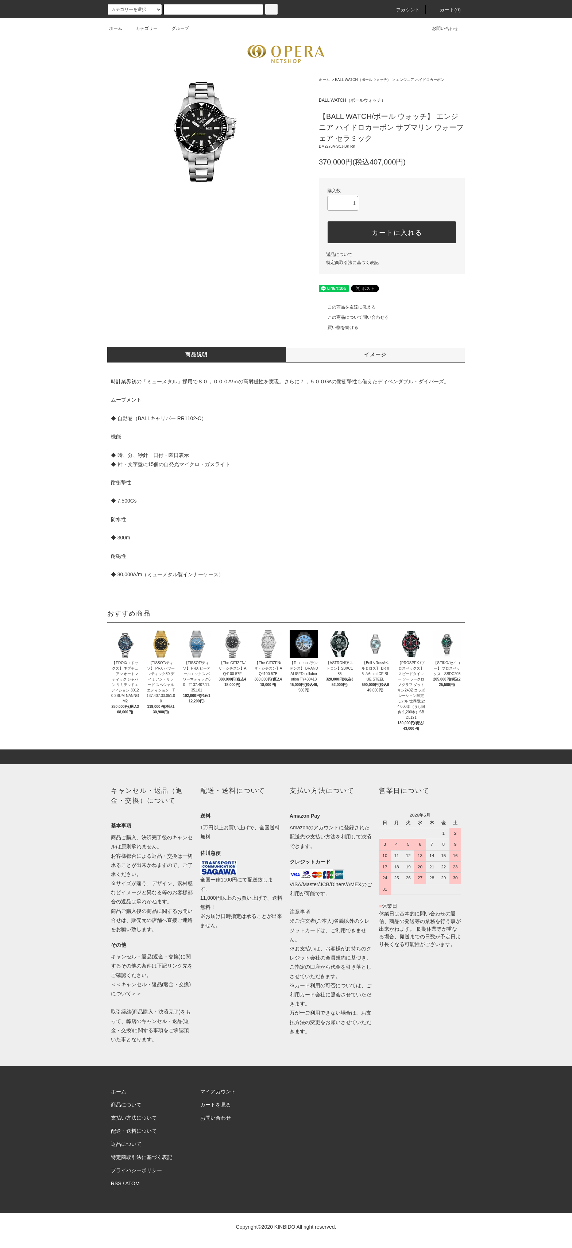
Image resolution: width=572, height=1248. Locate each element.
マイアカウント (218, 1091)
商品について (126, 1105)
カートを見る (215, 1105)
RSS (116, 1183)
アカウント (403, 9)
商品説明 (196, 354)
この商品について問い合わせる (354, 317)
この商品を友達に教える (347, 307)
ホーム (115, 28)
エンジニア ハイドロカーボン (420, 80)
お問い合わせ (440, 28)
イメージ (375, 354)
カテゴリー (142, 28)
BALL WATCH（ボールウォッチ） (362, 80)
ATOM (132, 1183)
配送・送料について (134, 1131)
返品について (339, 254)
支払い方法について (134, 1118)
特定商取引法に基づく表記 (352, 262)
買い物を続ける (338, 327)
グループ (176, 28)
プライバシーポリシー (136, 1170)
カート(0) (446, 9)
